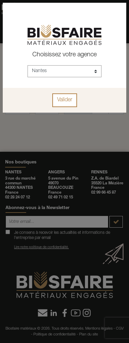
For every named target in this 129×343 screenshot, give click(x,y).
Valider (64, 100)
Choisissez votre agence (64, 55)
